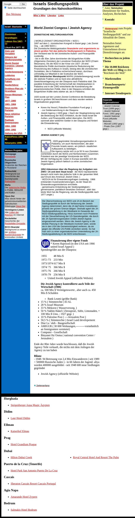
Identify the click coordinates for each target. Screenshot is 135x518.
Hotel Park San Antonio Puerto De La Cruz (34, 470)
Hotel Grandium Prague (24, 444)
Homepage (10, 156)
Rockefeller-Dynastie (15, 223)
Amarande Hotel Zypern (24, 496)
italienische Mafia (17, 187)
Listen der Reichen (12, 213)
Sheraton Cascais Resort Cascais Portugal (33, 483)
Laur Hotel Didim (20, 418)
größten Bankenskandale (13, 233)
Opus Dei (20, 206)
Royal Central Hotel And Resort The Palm (96, 457)
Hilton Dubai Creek (21, 457)
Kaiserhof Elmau (20, 431)
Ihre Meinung (13, 14)
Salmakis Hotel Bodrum (24, 509)
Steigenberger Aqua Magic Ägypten (30, 405)
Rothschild (10, 181)
